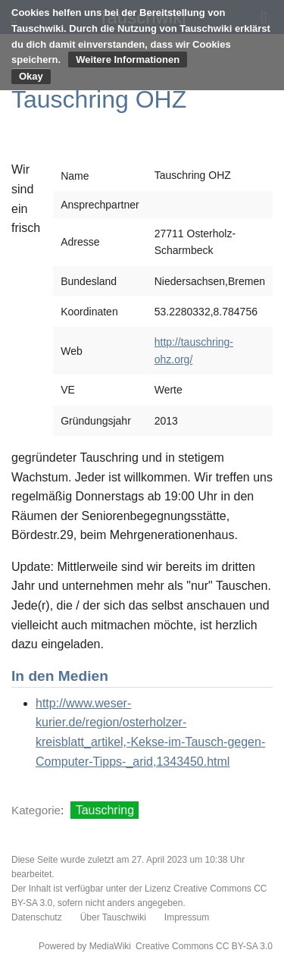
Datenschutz (36, 917)
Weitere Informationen (127, 59)
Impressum (186, 917)
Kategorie (36, 810)
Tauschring (105, 810)
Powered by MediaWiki (85, 946)
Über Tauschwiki (113, 917)
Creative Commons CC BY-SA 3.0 (204, 946)
